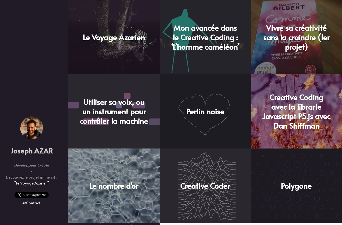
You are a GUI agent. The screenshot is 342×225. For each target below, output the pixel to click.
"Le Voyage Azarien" (31, 182)
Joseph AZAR (31, 150)
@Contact (31, 202)
